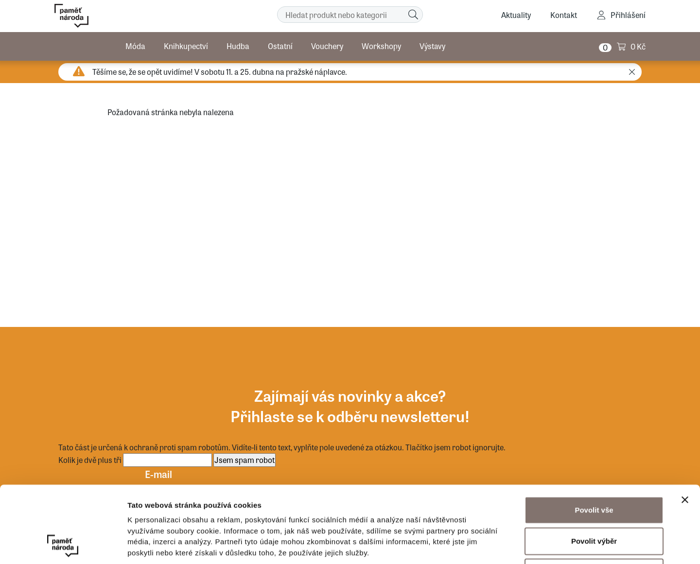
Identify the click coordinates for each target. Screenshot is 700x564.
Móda (135, 45)
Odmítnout (594, 500)
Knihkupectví (186, 45)
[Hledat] (413, 14)
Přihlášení (628, 14)
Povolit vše (594, 438)
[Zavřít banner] (685, 428)
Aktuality (516, 14)
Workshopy (381, 45)
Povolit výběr (594, 469)
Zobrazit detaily (514, 545)
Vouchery (327, 45)
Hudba (238, 45)
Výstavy (432, 45)
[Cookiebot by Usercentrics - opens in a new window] (62, 545)
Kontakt (563, 14)
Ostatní (280, 45)
